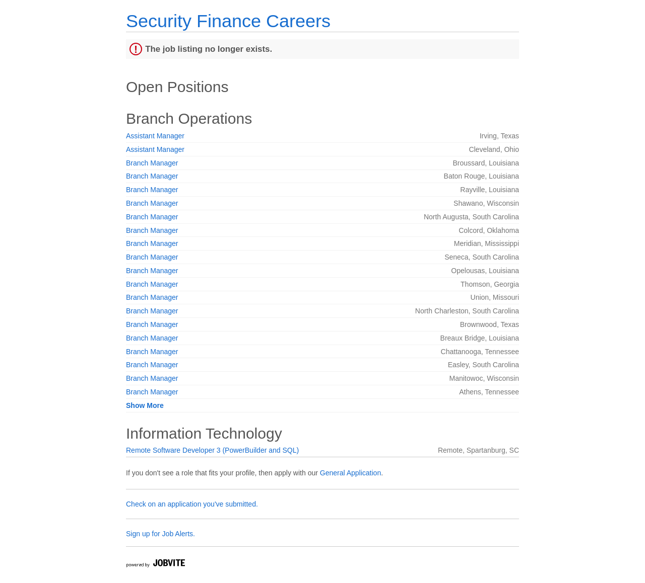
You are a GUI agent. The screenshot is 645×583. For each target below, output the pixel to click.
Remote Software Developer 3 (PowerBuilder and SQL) (212, 450)
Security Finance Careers (228, 21)
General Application (350, 473)
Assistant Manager (155, 136)
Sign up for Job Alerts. (160, 534)
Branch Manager (152, 163)
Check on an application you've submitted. (192, 504)
